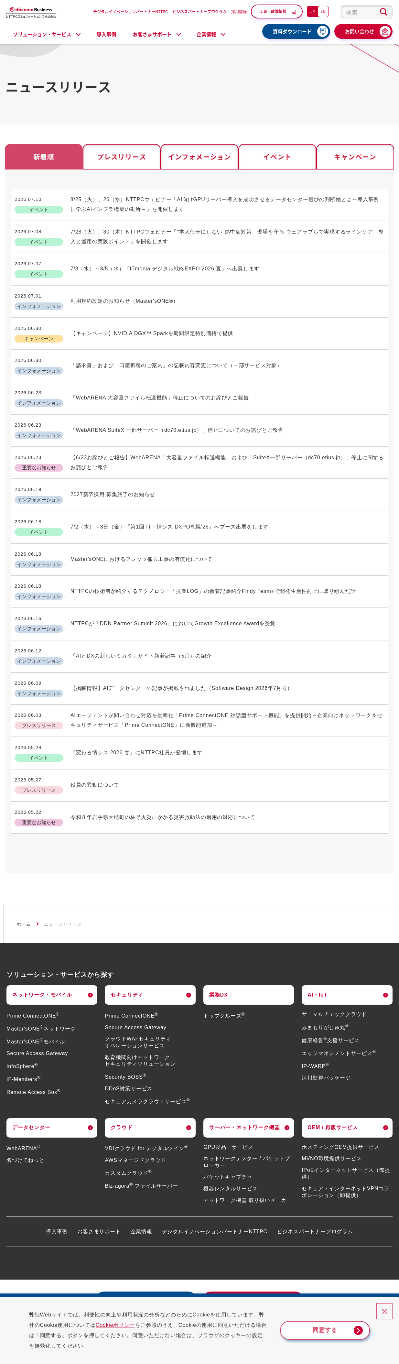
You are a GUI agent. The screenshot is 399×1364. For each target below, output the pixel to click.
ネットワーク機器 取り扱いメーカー (247, 1153)
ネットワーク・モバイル (42, 948)
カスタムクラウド (128, 1126)
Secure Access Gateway (37, 1006)
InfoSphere (22, 1019)
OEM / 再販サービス (332, 1081)
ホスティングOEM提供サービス (340, 1100)
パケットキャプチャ (227, 1130)
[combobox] (367, 12)
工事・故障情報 (272, 11)
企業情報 (141, 1185)
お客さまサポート (99, 1185)
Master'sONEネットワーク (41, 982)
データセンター (31, 1081)
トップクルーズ (224, 969)
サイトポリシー (358, 1287)
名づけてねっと (25, 1113)
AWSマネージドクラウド (135, 1113)
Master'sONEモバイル (35, 995)
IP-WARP (315, 1019)
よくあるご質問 (108, 1287)
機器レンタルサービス (230, 1142)
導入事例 (106, 34)
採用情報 (239, 11)
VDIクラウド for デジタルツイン (146, 1102)
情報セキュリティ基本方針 (301, 1287)
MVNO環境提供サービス (332, 1112)
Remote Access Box (33, 1045)
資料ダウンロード (292, 31)
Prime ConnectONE (32, 969)
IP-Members (23, 1032)
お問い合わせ (359, 31)
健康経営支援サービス (331, 994)
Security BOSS (125, 1030)
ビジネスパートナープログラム (199, 11)
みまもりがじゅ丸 (325, 981)
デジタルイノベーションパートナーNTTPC (130, 11)
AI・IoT (317, 948)
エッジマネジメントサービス (339, 1006)
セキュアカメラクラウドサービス (147, 1055)
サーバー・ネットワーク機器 (244, 1081)
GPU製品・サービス (228, 1100)
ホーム (23, 877)
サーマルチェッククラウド (334, 968)
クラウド (121, 1081)
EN (323, 11)
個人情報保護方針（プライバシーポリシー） (212, 1287)
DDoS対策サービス (128, 1042)
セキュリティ (127, 948)
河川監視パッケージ (326, 1031)
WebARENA (23, 1102)
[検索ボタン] (384, 12)
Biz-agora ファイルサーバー (141, 1139)
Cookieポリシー (121, 1325)
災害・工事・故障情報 (48, 1287)
